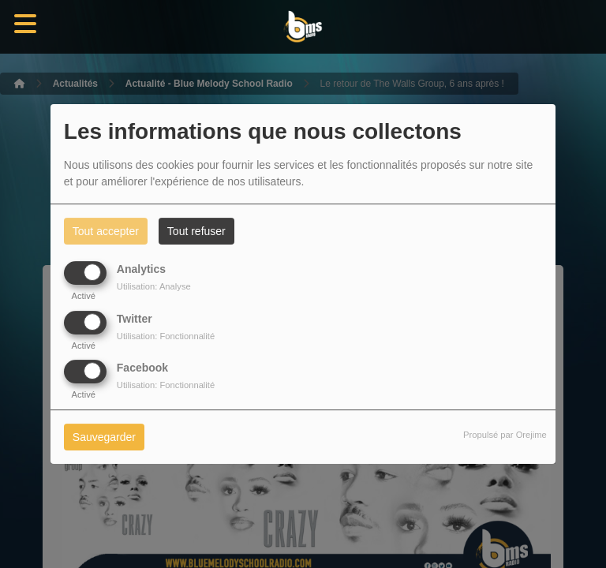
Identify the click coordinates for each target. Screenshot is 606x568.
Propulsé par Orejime (505, 434)
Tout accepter (106, 231)
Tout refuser (196, 231)
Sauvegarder (104, 437)
